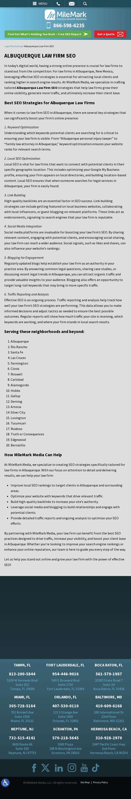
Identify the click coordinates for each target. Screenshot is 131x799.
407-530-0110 (65, 706)
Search (85, 3)
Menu (43, 3)
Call (58, 3)
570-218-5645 (65, 738)
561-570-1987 (109, 674)
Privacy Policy (100, 782)
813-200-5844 (22, 674)
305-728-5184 (22, 706)
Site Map (85, 782)
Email (72, 3)
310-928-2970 (109, 738)
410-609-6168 (109, 706)
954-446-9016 (65, 674)
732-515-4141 (22, 738)
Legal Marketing (13, 46)
